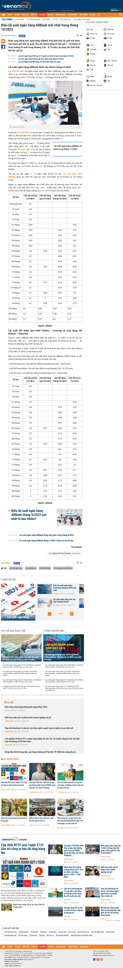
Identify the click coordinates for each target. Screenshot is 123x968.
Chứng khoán (9, 721)
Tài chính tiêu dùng (82, 19)
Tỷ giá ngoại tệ (24, 932)
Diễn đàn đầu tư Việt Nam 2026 (81, 935)
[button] (50, 614)
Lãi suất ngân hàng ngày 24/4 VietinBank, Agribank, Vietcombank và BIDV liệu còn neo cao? (22, 666)
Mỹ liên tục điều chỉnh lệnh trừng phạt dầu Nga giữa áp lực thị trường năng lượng (111, 911)
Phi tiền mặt (65, 19)
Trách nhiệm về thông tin (13, 966)
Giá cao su (50, 935)
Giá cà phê (71, 932)
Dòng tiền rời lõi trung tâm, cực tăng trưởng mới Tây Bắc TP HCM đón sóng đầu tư (40, 752)
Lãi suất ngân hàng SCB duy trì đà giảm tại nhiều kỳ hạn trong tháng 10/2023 (46, 56)
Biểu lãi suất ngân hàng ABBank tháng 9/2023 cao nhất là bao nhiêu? (29, 515)
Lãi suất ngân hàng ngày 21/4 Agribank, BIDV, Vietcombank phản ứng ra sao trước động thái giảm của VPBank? (64, 688)
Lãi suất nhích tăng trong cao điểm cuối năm (52, 586)
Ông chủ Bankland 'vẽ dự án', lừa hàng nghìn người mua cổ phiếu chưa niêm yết (39, 728)
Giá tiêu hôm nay (83, 932)
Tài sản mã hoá (33, 19)
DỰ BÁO (17, 15)
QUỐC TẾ (34, 15)
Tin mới (10, 702)
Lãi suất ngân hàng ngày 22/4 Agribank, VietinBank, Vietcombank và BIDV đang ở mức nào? (22, 681)
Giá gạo (42, 935)
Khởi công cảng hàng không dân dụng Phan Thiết (26, 707)
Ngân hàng (19, 19)
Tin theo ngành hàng (98, 22)
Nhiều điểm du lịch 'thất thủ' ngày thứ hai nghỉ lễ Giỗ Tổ (41, 819)
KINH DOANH (84, 15)
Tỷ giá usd (34, 932)
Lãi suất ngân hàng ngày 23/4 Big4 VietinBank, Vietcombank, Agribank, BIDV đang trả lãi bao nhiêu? (20, 673)
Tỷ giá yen (43, 932)
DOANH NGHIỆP (72, 15)
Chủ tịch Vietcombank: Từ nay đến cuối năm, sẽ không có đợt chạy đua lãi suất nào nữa (70, 785)
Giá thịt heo (33, 935)
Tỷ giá (55, 19)
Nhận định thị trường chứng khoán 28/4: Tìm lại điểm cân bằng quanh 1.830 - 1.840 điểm (73, 872)
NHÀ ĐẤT (50, 15)
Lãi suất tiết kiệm (16, 71)
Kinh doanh (8, 745)
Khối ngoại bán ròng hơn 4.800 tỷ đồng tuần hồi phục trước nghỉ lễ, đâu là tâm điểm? (111, 849)
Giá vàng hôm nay (11, 932)
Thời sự (7, 710)
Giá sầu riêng (22, 935)
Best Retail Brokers (62, 935)
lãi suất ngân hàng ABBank (63, 568)
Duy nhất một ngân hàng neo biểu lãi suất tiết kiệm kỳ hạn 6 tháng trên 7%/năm (20, 658)
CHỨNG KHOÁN (60, 15)
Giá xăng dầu (110, 932)
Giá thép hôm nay (10, 935)
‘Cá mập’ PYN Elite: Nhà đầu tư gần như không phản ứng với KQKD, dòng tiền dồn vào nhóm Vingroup (42, 785)
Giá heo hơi (62, 932)
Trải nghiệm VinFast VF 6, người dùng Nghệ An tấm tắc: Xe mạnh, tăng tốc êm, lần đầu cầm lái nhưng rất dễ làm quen (42, 740)
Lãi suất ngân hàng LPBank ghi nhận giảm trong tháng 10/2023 (41, 59)
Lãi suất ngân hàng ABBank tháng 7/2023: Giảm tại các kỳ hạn (46, 540)
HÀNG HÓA (25, 15)
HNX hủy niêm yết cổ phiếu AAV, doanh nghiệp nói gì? (28, 717)
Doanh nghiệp (5, 789)
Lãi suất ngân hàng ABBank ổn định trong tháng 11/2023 (68, 147)
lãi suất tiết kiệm (45, 568)
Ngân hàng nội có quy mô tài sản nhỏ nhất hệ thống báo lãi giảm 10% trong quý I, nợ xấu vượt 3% (70, 821)
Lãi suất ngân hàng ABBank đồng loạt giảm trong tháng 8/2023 (46, 535)
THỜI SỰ (9, 15)
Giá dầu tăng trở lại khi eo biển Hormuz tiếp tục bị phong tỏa (74, 910)
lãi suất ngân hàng (26, 149)
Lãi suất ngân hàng (18, 617)
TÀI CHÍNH (42, 15)
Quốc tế (103, 919)
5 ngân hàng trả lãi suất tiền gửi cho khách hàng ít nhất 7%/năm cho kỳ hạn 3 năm (21, 687)
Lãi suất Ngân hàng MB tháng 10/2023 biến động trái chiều (39, 62)
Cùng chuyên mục (54, 630)
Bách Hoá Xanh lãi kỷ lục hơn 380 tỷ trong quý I (14, 819)
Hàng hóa (67, 916)
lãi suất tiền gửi (25, 132)
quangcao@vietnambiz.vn (106, 955)
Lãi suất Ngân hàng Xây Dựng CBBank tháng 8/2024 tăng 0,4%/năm (53, 601)
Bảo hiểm (46, 19)
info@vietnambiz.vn (15, 963)
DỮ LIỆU (92, 15)
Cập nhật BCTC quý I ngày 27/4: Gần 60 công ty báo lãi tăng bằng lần (14, 783)
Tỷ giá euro (52, 932)
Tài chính (7, 19)
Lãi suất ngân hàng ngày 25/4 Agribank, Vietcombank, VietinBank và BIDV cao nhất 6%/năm (63, 657)
